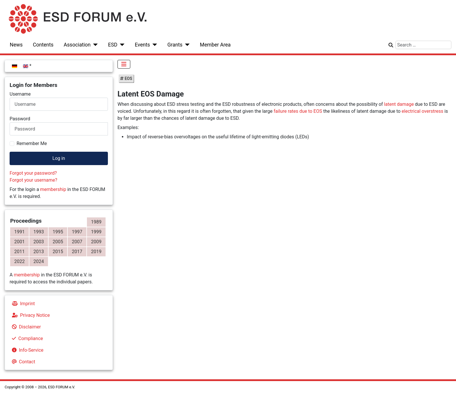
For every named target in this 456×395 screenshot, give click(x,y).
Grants (175, 45)
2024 (38, 261)
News (16, 45)
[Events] (153, 45)
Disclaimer (25, 327)
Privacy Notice (30, 315)
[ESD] (121, 45)
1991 (19, 232)
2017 (77, 251)
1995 (58, 232)
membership (53, 189)
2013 (38, 251)
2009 (96, 241)
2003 (38, 241)
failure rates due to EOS (298, 111)
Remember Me (32, 143)
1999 (96, 232)
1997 (77, 232)
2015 (58, 251)
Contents (43, 45)
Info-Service (26, 350)
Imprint (22, 303)
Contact (22, 361)
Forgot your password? (33, 173)
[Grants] (186, 45)
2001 (19, 241)
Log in (58, 158)
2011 (19, 251)
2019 (96, 251)
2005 (58, 241)
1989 (96, 222)
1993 (38, 232)
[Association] (94, 45)
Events (142, 45)
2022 (19, 261)
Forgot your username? (33, 180)
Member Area (215, 45)
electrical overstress (422, 111)
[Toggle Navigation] (123, 64)
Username (20, 94)
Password (20, 118)
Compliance (26, 338)
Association (77, 45)
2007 (77, 241)
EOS (128, 78)
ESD (112, 45)
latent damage (399, 104)
